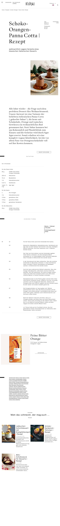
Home (3, 9)
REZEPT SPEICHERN (44, 152)
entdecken (41, 352)
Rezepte (7, 9)
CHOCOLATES (8, 2)
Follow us (53, 3)
